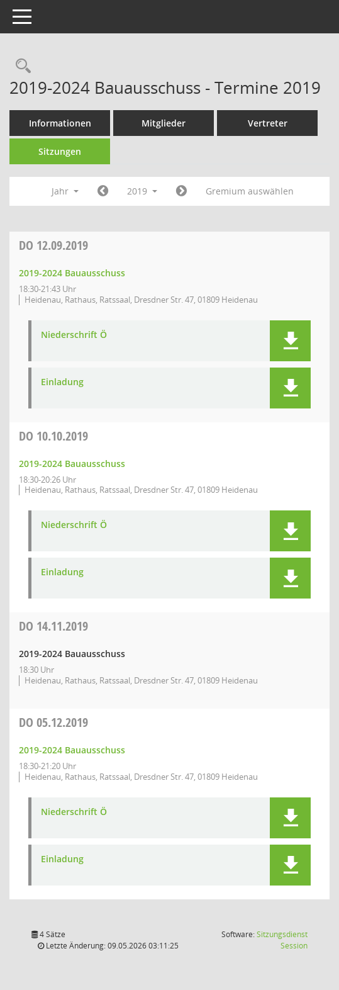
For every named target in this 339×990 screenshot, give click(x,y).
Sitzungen (59, 151)
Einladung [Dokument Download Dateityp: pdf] (62, 382)
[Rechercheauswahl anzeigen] (20, 66)
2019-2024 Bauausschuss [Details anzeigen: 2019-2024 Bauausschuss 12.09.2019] (72, 273)
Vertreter (267, 123)
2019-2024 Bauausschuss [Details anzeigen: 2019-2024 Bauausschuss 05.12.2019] (72, 750)
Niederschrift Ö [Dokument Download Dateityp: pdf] (74, 335)
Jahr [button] (65, 191)
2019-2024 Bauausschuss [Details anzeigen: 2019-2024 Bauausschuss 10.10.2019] (72, 464)
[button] (290, 340)
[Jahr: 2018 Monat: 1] (103, 191)
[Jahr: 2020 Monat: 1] (181, 191)
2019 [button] (142, 191)
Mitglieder (164, 123)
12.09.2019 (53, 245)
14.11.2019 (53, 625)
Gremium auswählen (250, 191)
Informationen (60, 123)
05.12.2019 (53, 722)
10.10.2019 (53, 435)
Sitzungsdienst (282, 940)
